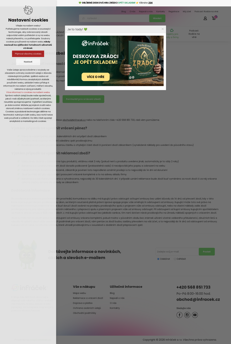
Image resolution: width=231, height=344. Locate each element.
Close (162, 29)
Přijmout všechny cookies (28, 53)
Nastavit (28, 61)
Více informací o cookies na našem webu (28, 92)
